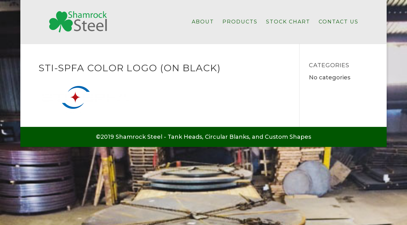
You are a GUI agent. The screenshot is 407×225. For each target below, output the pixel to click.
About (203, 22)
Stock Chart (288, 22)
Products (240, 22)
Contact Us (338, 22)
